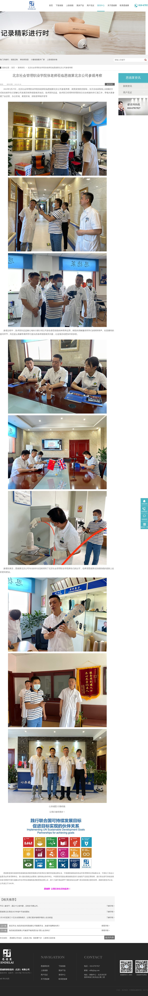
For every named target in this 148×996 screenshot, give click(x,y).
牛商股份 (132, 990)
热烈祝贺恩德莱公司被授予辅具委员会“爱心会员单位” (29, 930)
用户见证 (90, 5)
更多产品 (80, 5)
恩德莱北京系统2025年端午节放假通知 (14, 912)
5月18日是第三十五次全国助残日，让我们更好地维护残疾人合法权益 (26, 917)
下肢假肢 (59, 5)
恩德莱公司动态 (16, 938)
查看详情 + (106, 926)
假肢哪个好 (37, 938)
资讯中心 (101, 5)
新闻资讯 (21, 68)
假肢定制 (14, 60)
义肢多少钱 (27, 938)
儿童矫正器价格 (49, 938)
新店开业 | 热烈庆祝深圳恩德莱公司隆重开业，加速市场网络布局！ (34, 926)
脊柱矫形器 (24, 60)
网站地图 (5, 979)
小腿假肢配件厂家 (38, 60)
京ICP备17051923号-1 (23, 973)
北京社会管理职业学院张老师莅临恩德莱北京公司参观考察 (50, 68)
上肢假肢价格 (52, 60)
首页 (51, 5)
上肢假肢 (70, 5)
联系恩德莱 (124, 5)
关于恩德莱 (112, 5)
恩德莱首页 (45, 966)
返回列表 (110, 84)
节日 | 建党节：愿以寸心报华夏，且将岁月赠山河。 (19, 906)
